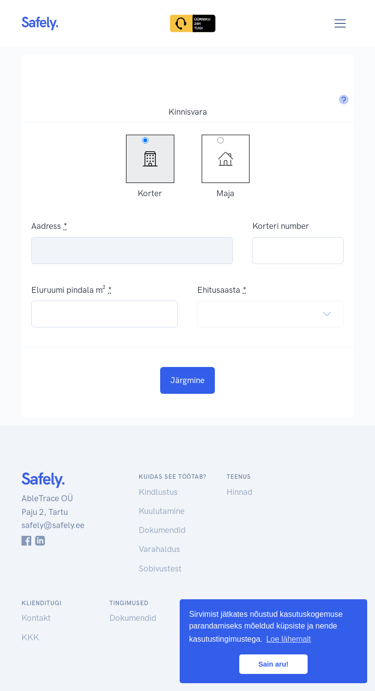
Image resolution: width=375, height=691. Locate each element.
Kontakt (36, 618)
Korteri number (280, 226)
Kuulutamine (162, 511)
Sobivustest (160, 568)
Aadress (46, 226)
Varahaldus (159, 549)
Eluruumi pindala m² (68, 290)
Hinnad (239, 492)
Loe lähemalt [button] (288, 639)
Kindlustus (158, 492)
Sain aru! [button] (273, 664)
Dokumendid (162, 530)
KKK (30, 637)
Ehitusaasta (218, 290)
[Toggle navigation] (340, 23)
